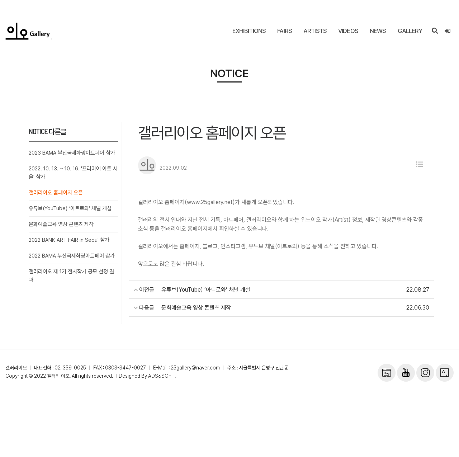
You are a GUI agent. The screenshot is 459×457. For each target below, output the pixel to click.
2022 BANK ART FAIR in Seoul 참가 (69, 240)
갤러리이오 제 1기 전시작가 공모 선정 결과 (71, 275)
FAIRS (284, 30)
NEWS (378, 30)
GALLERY (410, 30)
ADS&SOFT (161, 376)
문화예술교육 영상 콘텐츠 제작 (61, 224)
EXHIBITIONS (249, 30)
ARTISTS (315, 30)
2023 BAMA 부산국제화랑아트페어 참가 (72, 153)
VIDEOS (348, 30)
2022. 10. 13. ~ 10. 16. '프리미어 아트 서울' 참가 (73, 172)
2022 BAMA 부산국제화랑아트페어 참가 (72, 256)
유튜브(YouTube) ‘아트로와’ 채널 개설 (70, 208)
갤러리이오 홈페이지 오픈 (56, 192)
